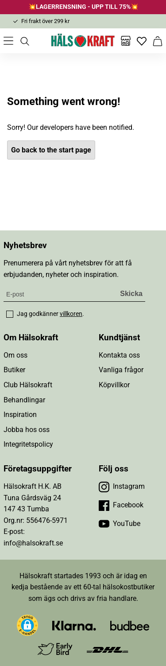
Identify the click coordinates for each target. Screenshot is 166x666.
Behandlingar (24, 400)
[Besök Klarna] (74, 625)
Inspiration (20, 414)
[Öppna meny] (8, 41)
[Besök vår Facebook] (121, 505)
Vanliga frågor (121, 370)
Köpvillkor (114, 385)
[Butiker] (126, 41)
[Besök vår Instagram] (122, 486)
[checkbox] (9, 314)
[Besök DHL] (107, 649)
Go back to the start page (51, 150)
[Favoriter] (142, 41)
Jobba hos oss (27, 429)
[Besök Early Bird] (55, 649)
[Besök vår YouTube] (119, 524)
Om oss (15, 355)
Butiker (14, 370)
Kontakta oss (119, 355)
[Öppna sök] (24, 41)
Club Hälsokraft (28, 385)
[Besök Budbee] (129, 625)
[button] (27, 625)
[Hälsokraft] (83, 41)
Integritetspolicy (28, 444)
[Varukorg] (157, 41)
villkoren (71, 313)
